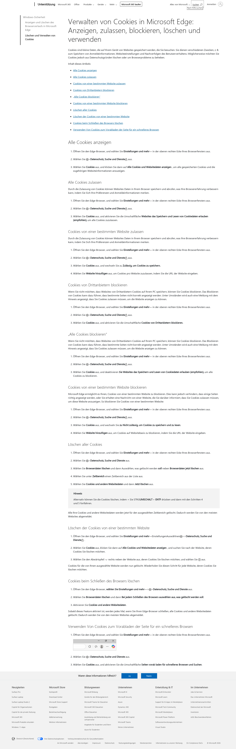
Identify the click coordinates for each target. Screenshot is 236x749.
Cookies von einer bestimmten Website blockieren (100, 103)
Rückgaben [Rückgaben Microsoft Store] (53, 707)
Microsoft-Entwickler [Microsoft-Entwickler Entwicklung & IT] (163, 692)
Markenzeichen (146, 743)
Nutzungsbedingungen (127, 743)
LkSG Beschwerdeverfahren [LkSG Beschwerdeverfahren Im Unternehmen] (201, 717)
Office (76, 4)
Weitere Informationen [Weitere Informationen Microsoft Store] (57, 722)
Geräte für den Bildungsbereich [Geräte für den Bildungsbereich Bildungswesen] (96, 697)
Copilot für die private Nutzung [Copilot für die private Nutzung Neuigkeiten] (23, 712)
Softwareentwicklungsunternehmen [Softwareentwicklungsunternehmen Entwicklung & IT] (168, 722)
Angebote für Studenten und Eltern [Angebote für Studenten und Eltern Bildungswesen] (97, 724)
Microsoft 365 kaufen (131, 4)
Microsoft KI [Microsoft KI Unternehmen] (122, 692)
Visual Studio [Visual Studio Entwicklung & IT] (160, 727)
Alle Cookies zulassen (84, 76)
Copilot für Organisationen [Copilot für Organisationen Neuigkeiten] (22, 707)
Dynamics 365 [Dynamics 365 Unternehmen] (123, 707)
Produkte (87, 4)
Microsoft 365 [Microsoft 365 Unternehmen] (123, 712)
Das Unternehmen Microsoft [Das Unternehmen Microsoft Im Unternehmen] (201, 697)
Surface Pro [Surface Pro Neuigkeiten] (16, 692)
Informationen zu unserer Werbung (169, 743)
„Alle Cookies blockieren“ (86, 96)
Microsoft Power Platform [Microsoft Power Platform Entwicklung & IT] (165, 717)
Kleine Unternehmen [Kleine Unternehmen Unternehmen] (126, 727)
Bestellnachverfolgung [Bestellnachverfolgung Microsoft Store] (57, 712)
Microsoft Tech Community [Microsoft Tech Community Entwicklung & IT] (165, 707)
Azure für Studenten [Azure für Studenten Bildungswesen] (92, 729)
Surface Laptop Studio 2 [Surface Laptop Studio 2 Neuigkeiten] (21, 702)
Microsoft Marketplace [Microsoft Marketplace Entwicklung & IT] (164, 712)
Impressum (96, 743)
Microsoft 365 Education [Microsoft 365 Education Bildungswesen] (93, 707)
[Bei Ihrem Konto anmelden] (214, 4)
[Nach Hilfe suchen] (197, 4)
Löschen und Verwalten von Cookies (40, 37)
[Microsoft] (22, 4)
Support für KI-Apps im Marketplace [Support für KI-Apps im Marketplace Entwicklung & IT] (168, 702)
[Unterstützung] (46, 4)
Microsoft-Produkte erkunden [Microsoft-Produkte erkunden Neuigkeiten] (23, 722)
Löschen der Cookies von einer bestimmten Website (101, 116)
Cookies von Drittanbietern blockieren (93, 90)
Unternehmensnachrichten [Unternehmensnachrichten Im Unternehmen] (201, 702)
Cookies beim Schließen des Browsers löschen (98, 123)
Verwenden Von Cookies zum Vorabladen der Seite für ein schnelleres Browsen (116, 129)
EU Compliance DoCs (195, 743)
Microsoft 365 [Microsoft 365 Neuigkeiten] (17, 717)
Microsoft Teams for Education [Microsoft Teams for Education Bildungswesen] (96, 702)
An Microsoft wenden (65, 743)
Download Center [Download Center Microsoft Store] (55, 697)
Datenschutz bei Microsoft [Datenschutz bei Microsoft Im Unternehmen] (201, 707)
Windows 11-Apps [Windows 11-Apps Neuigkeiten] (18, 727)
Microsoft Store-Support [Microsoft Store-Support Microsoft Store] (58, 702)
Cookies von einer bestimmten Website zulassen (99, 83)
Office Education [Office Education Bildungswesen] (90, 712)
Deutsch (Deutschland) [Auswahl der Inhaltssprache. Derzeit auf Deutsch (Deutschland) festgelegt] (25, 738)
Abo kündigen (83, 743)
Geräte (101, 4)
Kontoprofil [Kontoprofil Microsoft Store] (53, 692)
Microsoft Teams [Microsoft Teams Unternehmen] (124, 722)
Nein (149, 675)
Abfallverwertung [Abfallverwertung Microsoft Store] (55, 717)
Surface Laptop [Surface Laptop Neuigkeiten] (17, 697)
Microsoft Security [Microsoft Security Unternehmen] (125, 697)
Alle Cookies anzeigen (85, 70)
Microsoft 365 (64, 4)
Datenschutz (109, 743)
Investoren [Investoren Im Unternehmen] (195, 712)
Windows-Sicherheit (34, 17)
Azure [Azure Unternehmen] (120, 702)
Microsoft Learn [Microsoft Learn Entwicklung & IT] (161, 697)
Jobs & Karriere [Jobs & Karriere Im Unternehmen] (196, 692)
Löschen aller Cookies (85, 109)
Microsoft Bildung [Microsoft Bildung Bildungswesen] (91, 692)
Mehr (112, 4)
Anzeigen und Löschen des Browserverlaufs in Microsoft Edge (40, 26)
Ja (129, 675)
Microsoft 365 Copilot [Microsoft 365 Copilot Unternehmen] (126, 717)
